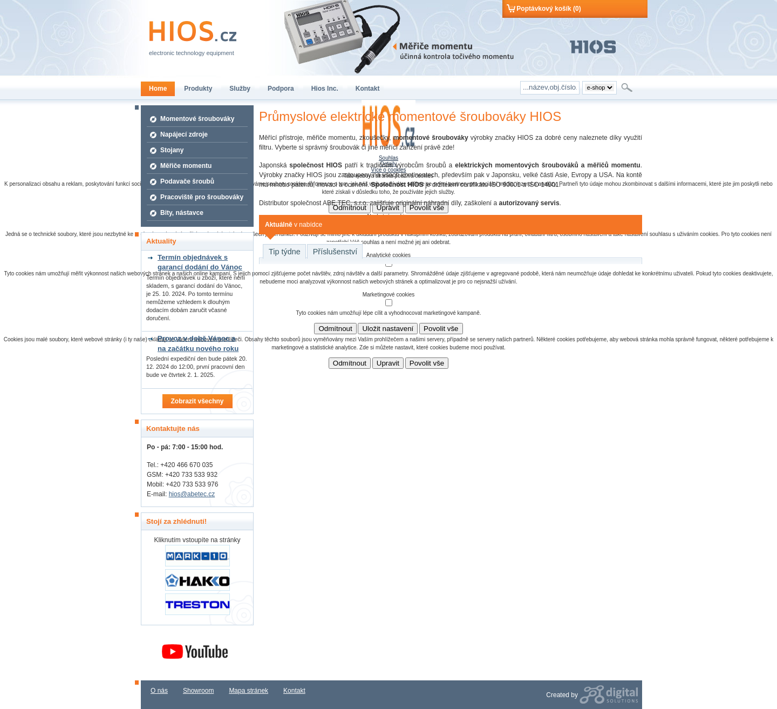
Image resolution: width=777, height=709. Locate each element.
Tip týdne (285, 251)
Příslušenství (335, 251)
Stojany (171, 150)
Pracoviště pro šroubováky (201, 197)
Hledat (628, 87)
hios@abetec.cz (192, 494)
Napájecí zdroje (184, 134)
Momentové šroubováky (197, 119)
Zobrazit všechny (197, 401)
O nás (159, 690)
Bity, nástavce (181, 213)
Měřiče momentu (186, 166)
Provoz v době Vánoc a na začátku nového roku (198, 343)
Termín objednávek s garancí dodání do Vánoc (200, 262)
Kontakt (294, 690)
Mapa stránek (248, 690)
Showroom (198, 690)
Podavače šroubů (187, 181)
